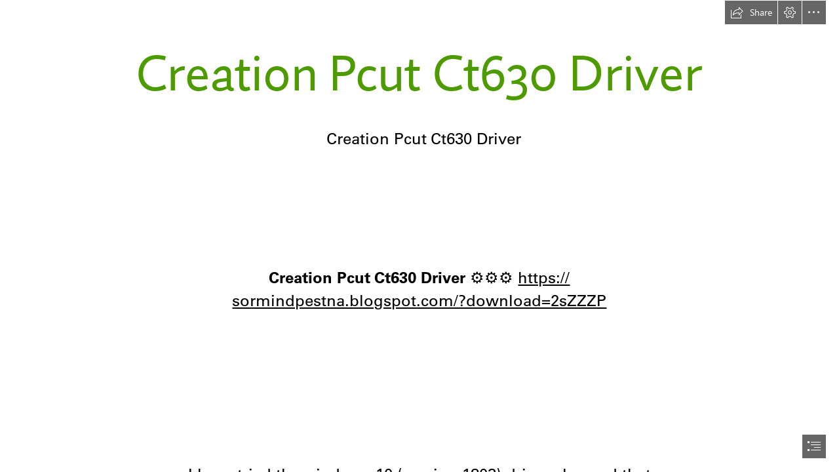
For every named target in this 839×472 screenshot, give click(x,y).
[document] (419, 236)
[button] (751, 12)
